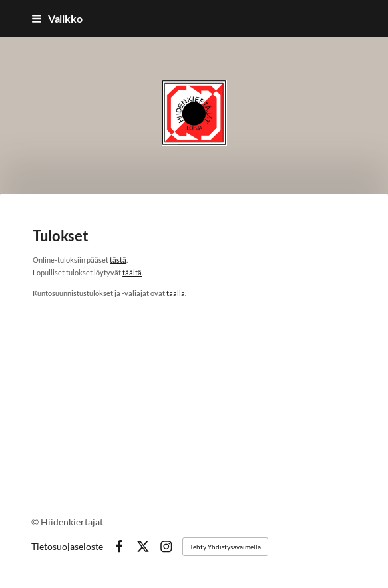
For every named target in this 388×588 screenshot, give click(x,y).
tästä (118, 259)
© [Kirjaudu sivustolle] (36, 521)
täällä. (176, 293)
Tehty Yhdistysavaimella (225, 547)
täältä (132, 272)
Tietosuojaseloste (67, 546)
